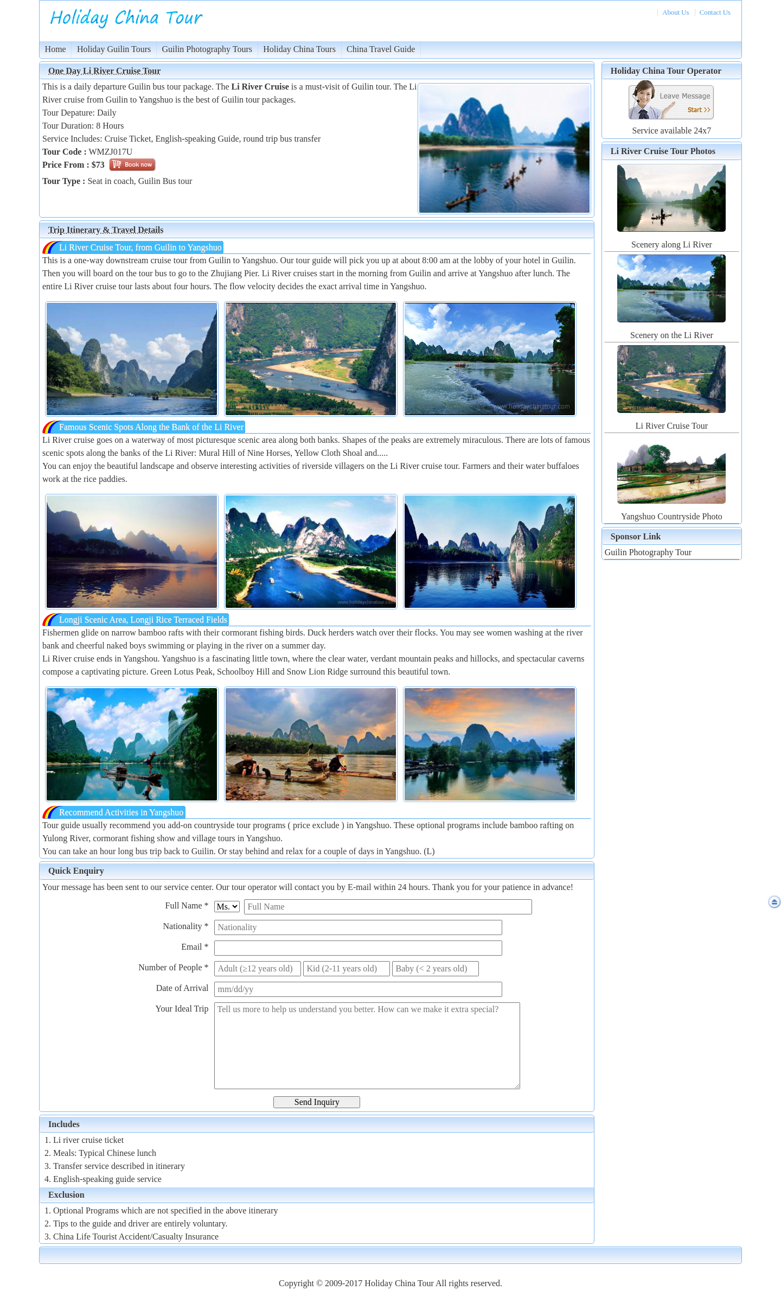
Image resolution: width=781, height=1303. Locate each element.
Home (55, 49)
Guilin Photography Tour (648, 552)
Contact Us (715, 12)
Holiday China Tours (299, 49)
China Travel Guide (381, 49)
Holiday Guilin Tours (114, 49)
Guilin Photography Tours (207, 49)
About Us (675, 12)
